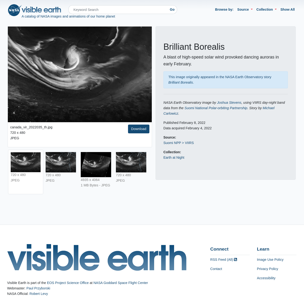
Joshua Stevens (229, 102)
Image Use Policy (270, 259)
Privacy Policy (267, 269)
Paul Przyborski (38, 288)
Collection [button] (265, 9)
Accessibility (266, 278)
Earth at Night (173, 157)
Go (172, 9)
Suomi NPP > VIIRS (178, 143)
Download (138, 129)
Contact (216, 269)
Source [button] (243, 9)
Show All (287, 9)
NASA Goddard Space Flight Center (120, 283)
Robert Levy (38, 294)
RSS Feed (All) (223, 259)
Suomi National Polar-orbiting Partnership (216, 108)
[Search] (117, 9)
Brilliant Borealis (180, 82)
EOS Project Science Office (68, 283)
